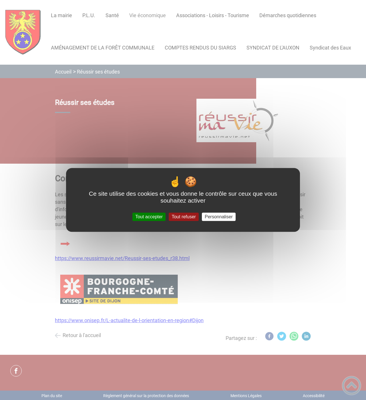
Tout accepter (149, 216)
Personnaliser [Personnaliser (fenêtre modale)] (219, 216)
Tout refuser (184, 216)
